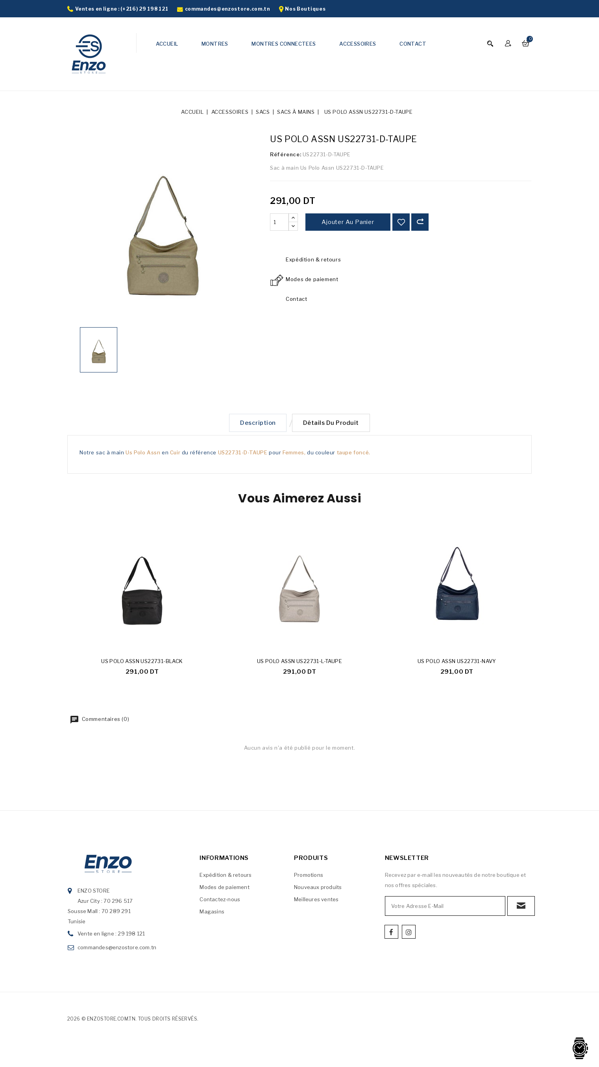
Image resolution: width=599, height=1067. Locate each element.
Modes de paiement (224, 888)
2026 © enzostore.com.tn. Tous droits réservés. (132, 1020)
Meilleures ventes (316, 901)
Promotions (308, 876)
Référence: (285, 154)
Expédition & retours (225, 876)
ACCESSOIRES (357, 44)
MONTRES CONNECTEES (283, 44)
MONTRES (215, 44)
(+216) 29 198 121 (144, 9)
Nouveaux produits (318, 888)
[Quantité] (279, 222)
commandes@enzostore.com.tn (227, 9)
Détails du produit (333, 423)
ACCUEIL (167, 44)
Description (256, 423)
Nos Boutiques (305, 9)
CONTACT (412, 44)
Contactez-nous (220, 901)
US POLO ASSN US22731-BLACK (142, 662)
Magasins (212, 913)
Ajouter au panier (348, 222)
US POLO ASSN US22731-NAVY (457, 662)
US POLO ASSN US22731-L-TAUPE (299, 662)
